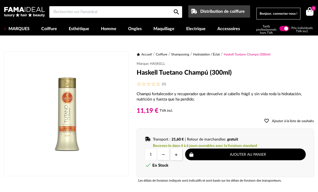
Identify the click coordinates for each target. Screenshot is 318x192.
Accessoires (228, 29)
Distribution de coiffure (222, 11)
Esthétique (79, 29)
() (312, 9)
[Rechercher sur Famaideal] (115, 12)
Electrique (196, 29)
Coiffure (49, 29)
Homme (108, 29)
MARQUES (18, 29)
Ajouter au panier (248, 155)
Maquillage (163, 29)
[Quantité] (151, 154)
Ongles (135, 29)
